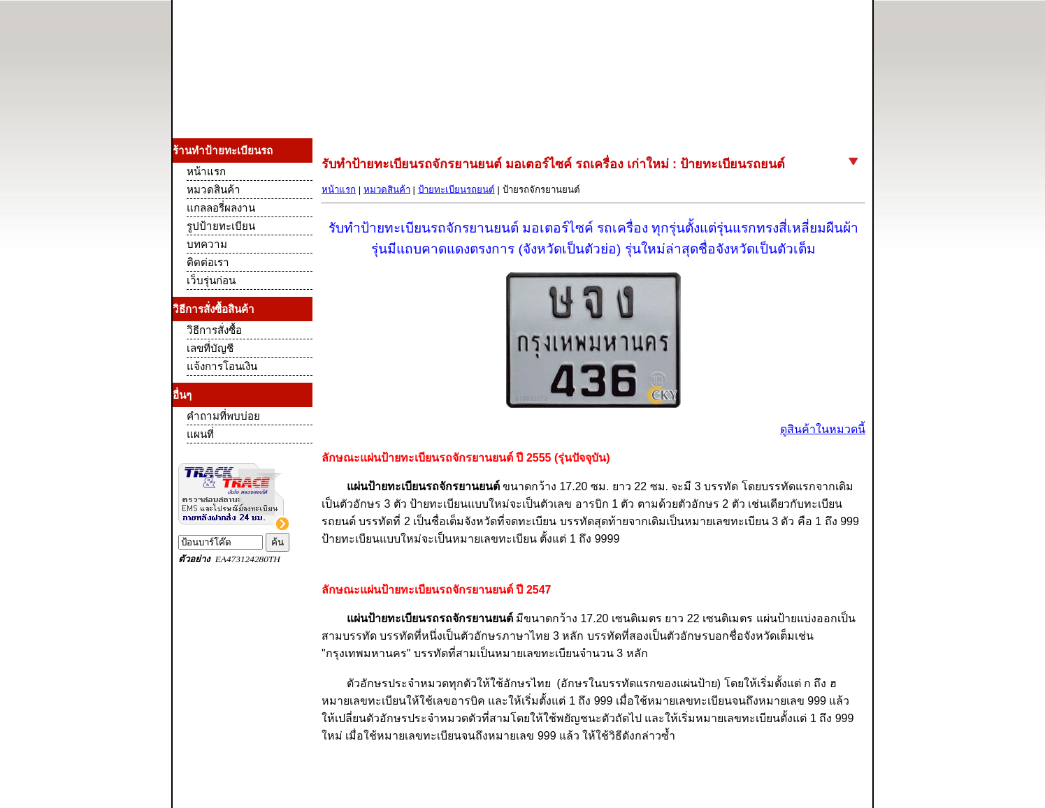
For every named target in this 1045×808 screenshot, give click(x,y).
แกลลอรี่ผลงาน (221, 208)
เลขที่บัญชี (210, 348)
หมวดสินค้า (386, 189)
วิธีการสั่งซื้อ (214, 330)
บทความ (207, 244)
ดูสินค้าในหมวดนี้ (822, 429)
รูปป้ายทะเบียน (221, 226)
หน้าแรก (339, 189)
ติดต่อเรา (208, 262)
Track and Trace (242, 513)
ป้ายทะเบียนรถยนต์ (456, 189)
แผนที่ (200, 434)
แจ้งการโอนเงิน (222, 366)
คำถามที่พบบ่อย (223, 416)
